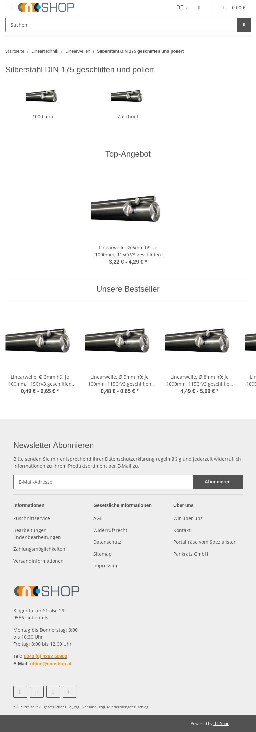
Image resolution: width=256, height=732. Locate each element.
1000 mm (42, 116)
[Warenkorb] (234, 7)
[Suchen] (121, 25)
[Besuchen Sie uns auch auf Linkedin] (69, 692)
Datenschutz (107, 542)
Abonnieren (218, 481)
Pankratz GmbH (190, 554)
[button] (199, 7)
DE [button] (179, 7)
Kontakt (181, 530)
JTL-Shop (221, 723)
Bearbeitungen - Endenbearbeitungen (37, 533)
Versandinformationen (38, 561)
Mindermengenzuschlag (127, 706)
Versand (89, 706)
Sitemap (102, 554)
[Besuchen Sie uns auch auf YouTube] (36, 692)
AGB (98, 518)
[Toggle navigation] (8, 4)
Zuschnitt (128, 116)
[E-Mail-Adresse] (103, 482)
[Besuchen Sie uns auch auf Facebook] (20, 692)
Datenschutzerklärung (130, 459)
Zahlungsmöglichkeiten (39, 549)
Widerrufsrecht (110, 530)
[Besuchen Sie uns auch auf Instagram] (53, 692)
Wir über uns (188, 518)
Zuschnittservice (31, 518)
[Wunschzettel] (211, 7)
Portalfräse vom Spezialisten (205, 542)
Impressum (106, 565)
